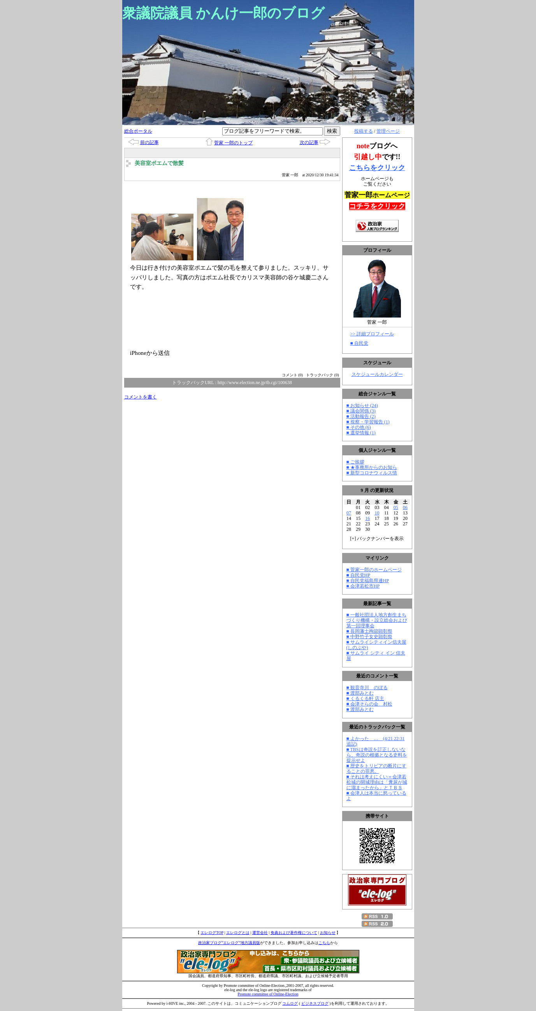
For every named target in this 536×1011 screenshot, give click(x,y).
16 (367, 518)
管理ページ (388, 131)
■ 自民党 (359, 343)
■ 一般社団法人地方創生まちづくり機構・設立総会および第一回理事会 (376, 620)
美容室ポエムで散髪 (159, 163)
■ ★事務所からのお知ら (371, 467)
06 (405, 507)
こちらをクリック (377, 168)
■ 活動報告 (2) (361, 416)
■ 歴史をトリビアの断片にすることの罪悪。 (376, 768)
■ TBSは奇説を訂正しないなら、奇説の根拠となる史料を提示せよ (376, 755)
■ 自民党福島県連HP (367, 580)
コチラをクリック (377, 206)
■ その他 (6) (358, 427)
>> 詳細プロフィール (372, 334)
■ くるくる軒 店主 (365, 698)
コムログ (290, 1003)
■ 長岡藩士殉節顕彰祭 (369, 631)
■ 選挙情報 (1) (361, 432)
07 (348, 513)
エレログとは (238, 932)
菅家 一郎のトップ (233, 143)
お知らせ (328, 932)
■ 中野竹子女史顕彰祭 (369, 636)
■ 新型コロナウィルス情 (371, 473)
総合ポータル (138, 131)
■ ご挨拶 (355, 462)
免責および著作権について (294, 932)
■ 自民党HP (358, 575)
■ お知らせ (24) (362, 405)
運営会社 (260, 932)
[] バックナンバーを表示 (377, 538)
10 (377, 513)
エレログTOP (211, 932)
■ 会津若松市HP (363, 586)
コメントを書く (140, 397)
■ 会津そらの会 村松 (369, 704)
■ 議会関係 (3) (361, 411)
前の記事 (149, 142)
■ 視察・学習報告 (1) (368, 422)
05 (396, 507)
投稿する (363, 131)
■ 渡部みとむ (360, 693)
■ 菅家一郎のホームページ (374, 569)
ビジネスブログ (315, 1003)
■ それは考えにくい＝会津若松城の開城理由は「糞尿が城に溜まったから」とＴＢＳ (376, 782)
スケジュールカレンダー (377, 374)
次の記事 (309, 142)
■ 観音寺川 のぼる (367, 687)
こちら (324, 943)
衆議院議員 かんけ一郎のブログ (223, 13)
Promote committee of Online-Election (268, 994)
